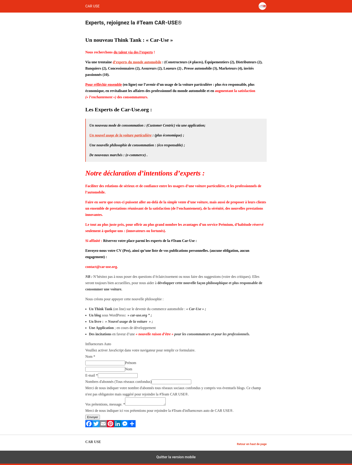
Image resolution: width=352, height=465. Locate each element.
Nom (90, 356)
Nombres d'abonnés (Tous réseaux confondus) (118, 382)
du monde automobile (144, 62)
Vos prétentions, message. (105, 406)
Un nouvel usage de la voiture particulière (120, 135)
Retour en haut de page (252, 445)
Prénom (130, 363)
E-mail (91, 375)
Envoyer (92, 418)
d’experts (120, 62)
